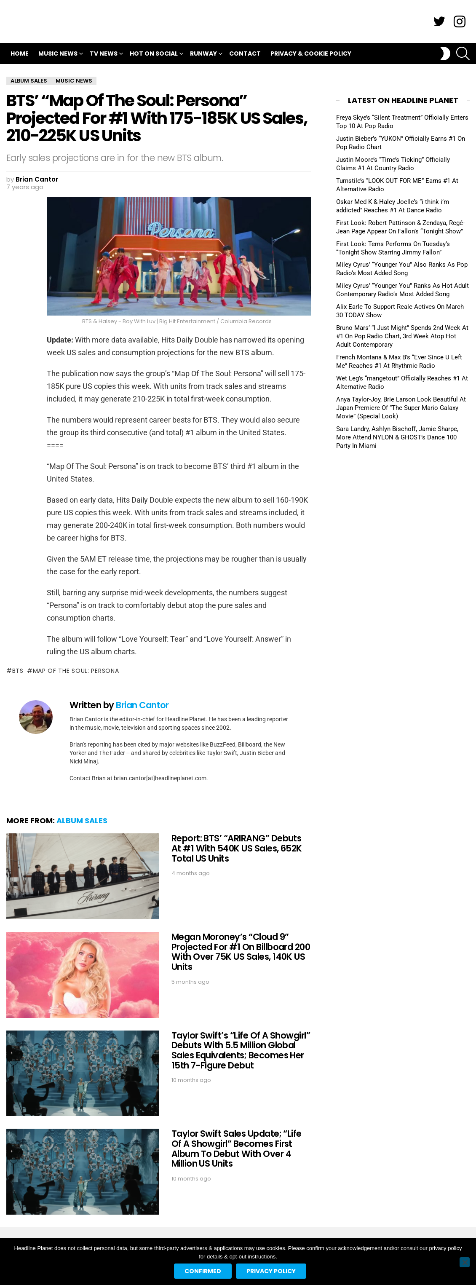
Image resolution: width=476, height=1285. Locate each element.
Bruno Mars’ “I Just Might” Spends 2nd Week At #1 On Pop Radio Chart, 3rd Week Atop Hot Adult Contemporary (402, 336)
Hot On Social (154, 54)
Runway (203, 54)
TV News (104, 54)
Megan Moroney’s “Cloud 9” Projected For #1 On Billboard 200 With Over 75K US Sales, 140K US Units (240, 952)
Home (20, 53)
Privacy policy (271, 1271)
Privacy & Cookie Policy (310, 53)
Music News (58, 54)
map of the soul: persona (76, 671)
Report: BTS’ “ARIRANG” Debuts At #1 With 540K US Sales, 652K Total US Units (236, 848)
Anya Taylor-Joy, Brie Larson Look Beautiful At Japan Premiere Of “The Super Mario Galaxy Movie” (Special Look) (401, 408)
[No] (465, 1262)
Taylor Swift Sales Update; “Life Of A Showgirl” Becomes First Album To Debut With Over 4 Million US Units (236, 1148)
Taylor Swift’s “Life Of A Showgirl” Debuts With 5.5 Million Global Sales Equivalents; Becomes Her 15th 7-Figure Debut (240, 1050)
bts (18, 671)
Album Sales (81, 820)
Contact (245, 53)
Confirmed (203, 1271)
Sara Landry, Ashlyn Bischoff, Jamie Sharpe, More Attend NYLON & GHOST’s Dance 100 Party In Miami (397, 437)
